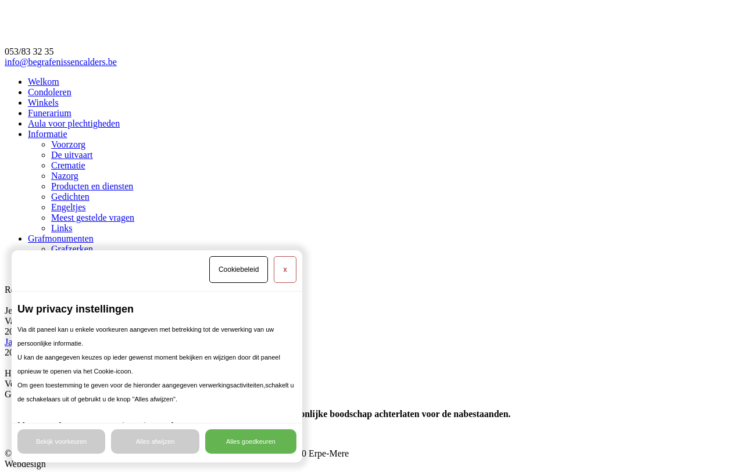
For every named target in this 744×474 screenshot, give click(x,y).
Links (61, 228)
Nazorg (64, 176)
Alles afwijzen (155, 441)
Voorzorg (68, 144)
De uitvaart (72, 155)
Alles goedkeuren (251, 441)
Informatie (47, 134)
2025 (14, 352)
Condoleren (49, 92)
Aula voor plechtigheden (74, 123)
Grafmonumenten (61, 238)
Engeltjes (68, 207)
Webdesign (25, 464)
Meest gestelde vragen (92, 217)
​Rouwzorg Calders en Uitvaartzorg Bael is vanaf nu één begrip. (123, 290)
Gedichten (70, 197)
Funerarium (49, 113)
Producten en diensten (92, 186)
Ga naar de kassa (36, 394)
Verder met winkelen (43, 384)
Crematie (68, 165)
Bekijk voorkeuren (61, 441)
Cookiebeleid (239, 269)
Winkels (43, 102)
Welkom (43, 82)
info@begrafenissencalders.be (61, 62)
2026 (14, 331)
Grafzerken (72, 249)
